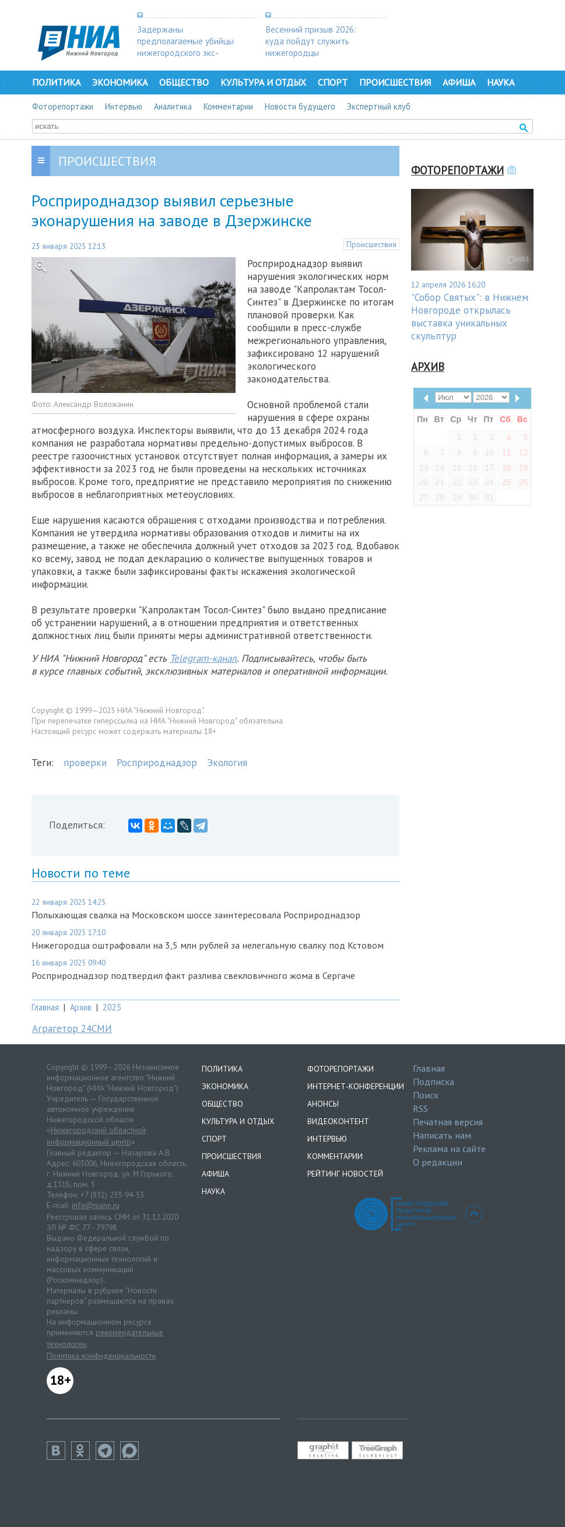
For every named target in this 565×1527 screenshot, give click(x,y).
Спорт (333, 82)
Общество (184, 82)
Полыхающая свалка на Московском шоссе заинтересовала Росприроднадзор (195, 915)
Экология (227, 762)
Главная (45, 1007)
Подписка (433, 1081)
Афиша (459, 82)
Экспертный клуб (378, 106)
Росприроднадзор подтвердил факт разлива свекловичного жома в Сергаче (193, 975)
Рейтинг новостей (345, 1173)
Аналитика (173, 106)
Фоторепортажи (62, 106)
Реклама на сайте (449, 1148)
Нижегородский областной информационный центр (96, 1136)
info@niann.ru (96, 1205)
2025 (112, 1007)
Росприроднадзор (157, 762)
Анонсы (323, 1103)
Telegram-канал (203, 658)
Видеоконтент (338, 1121)
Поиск (425, 1095)
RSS (420, 1108)
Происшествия (395, 82)
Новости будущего (300, 106)
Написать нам (442, 1135)
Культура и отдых (263, 82)
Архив (81, 1007)
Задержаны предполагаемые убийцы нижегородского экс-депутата (185, 46)
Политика (56, 82)
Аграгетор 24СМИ (72, 1028)
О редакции (437, 1162)
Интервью (123, 106)
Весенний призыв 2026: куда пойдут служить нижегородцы (310, 40)
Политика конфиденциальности (101, 1355)
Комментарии (228, 106)
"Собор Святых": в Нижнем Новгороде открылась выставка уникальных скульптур (469, 316)
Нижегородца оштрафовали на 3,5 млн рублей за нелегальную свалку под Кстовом (207, 945)
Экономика (120, 82)
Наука (500, 82)
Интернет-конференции (355, 1086)
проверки (85, 762)
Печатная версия (448, 1122)
